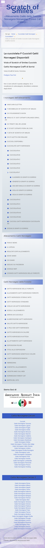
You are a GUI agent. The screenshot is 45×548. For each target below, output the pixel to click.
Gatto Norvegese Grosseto (22, 528)
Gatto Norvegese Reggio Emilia (22, 516)
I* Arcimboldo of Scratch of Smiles (21, 109)
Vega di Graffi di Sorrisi (22, 194)
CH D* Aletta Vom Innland (17, 137)
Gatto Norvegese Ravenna (22, 522)
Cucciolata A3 (15, 212)
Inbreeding (11, 363)
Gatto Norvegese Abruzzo (22, 432)
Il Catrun (11, 247)
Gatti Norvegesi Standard (18, 302)
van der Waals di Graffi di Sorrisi (26, 186)
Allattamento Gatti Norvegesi (19, 341)
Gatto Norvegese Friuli (22, 456)
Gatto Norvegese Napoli (22, 487)
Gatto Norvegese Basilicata (22, 440)
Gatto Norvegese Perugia (22, 518)
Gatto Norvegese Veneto (22, 458)
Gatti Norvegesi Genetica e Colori (21, 354)
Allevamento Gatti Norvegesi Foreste (23, 293)
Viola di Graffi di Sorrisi (22, 190)
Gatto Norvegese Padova (22, 506)
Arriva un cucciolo (15, 315)
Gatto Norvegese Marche (22, 434)
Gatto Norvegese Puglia (22, 427)
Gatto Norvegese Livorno (22, 520)
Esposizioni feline (14, 345)
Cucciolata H (15, 204)
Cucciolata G (15, 199)
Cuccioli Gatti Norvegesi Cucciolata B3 (23, 222)
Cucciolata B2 (15, 217)
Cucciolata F (14, 172)
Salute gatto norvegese (17, 323)
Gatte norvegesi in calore (18, 332)
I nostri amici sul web (16, 371)
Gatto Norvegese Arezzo (22, 526)
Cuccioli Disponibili (15, 141)
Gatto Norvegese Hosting (22, 467)
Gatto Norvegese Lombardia (22, 460)
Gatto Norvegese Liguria (22, 425)
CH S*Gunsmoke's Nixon (16, 113)
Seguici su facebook (15, 264)
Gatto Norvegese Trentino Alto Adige (22, 444)
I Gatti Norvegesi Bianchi (17, 358)
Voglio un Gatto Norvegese (18, 306)
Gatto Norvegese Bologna (22, 495)
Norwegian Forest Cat (16, 376)
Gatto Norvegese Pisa (22, 524)
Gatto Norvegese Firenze (22, 498)
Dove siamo (11, 256)
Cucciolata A (15, 150)
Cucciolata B (15, 155)
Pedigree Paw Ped (10, 75)
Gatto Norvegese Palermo (22, 491)
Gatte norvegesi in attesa (18, 336)
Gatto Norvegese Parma (22, 512)
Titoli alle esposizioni (16, 349)
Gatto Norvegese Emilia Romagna (22, 450)
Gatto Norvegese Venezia (22, 502)
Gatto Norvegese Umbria (22, 448)
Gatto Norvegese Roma (22, 483)
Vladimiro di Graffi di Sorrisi (24, 177)
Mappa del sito (13, 380)
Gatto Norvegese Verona (22, 504)
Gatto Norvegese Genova (22, 493)
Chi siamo (11, 260)
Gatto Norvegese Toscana (22, 423)
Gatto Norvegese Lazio (22, 452)
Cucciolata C (15, 159)
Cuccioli (22, 421)
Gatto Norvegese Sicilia (22, 430)
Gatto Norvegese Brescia (22, 508)
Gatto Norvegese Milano (22, 485)
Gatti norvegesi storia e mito (19, 297)
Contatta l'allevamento (17, 367)
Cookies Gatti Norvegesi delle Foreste (23, 273)
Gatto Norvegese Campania (23, 454)
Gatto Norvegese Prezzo (22, 465)
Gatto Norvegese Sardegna (22, 438)
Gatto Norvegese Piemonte (22, 463)
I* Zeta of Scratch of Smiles (18, 133)
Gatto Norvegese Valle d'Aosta (22, 446)
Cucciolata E (15, 168)
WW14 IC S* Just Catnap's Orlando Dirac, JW (22, 119)
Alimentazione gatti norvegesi (19, 319)
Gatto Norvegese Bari (22, 500)
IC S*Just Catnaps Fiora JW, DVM (20, 128)
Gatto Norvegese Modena (22, 514)
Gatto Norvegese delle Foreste (20, 289)
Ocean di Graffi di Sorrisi (17, 228)
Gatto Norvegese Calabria (22, 436)
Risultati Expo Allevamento (18, 251)
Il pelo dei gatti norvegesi (18, 328)
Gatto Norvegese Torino (22, 489)
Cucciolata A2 (15, 208)
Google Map (12, 269)
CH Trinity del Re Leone (16, 124)
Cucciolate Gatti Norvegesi (18, 146)
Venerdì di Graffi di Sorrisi (23, 181)
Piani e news (12, 243)
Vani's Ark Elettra (14, 104)
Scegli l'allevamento (16, 310)
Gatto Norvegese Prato (22, 510)
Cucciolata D (15, 164)
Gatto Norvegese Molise (22, 442)
